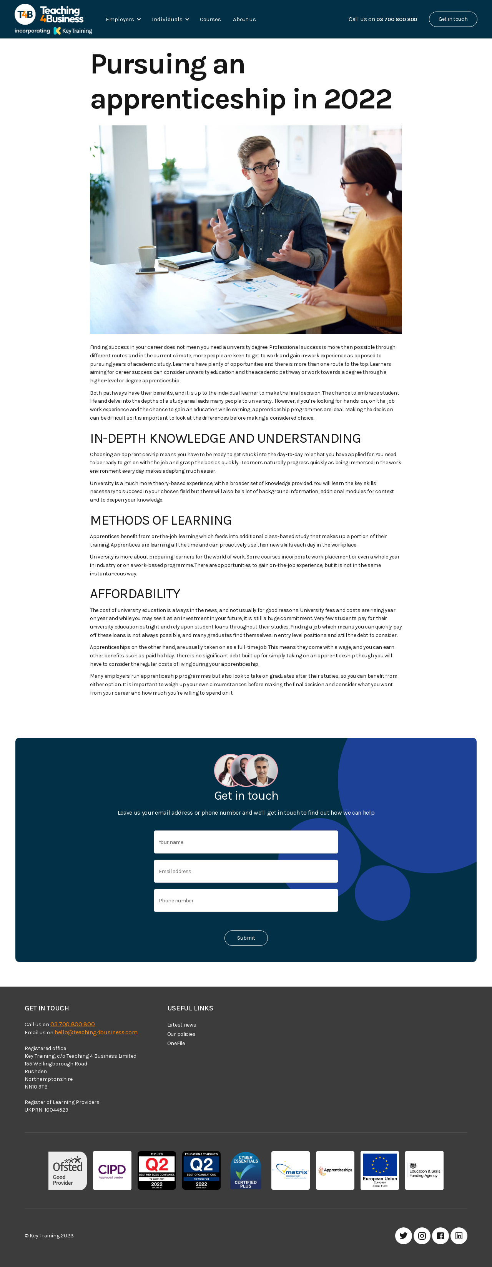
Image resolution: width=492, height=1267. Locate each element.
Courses (210, 19)
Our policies (181, 1034)
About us (244, 19)
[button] (122, 19)
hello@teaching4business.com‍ (96, 1032)
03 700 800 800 (72, 1024)
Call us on (383, 19)
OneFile (176, 1043)
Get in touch (453, 19)
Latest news (181, 1025)
